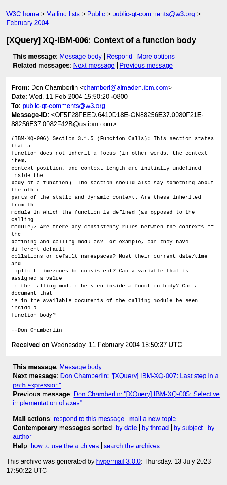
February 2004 (27, 22)
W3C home (22, 14)
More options (156, 56)
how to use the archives (65, 445)
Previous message (146, 65)
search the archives (132, 445)
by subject (188, 427)
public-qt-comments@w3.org (153, 14)
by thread (155, 427)
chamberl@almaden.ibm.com (126, 87)
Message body (81, 56)
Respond (120, 56)
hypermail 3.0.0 (118, 461)
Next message (94, 65)
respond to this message (89, 418)
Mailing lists (63, 14)
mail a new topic (152, 418)
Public (96, 14)
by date (126, 427)
